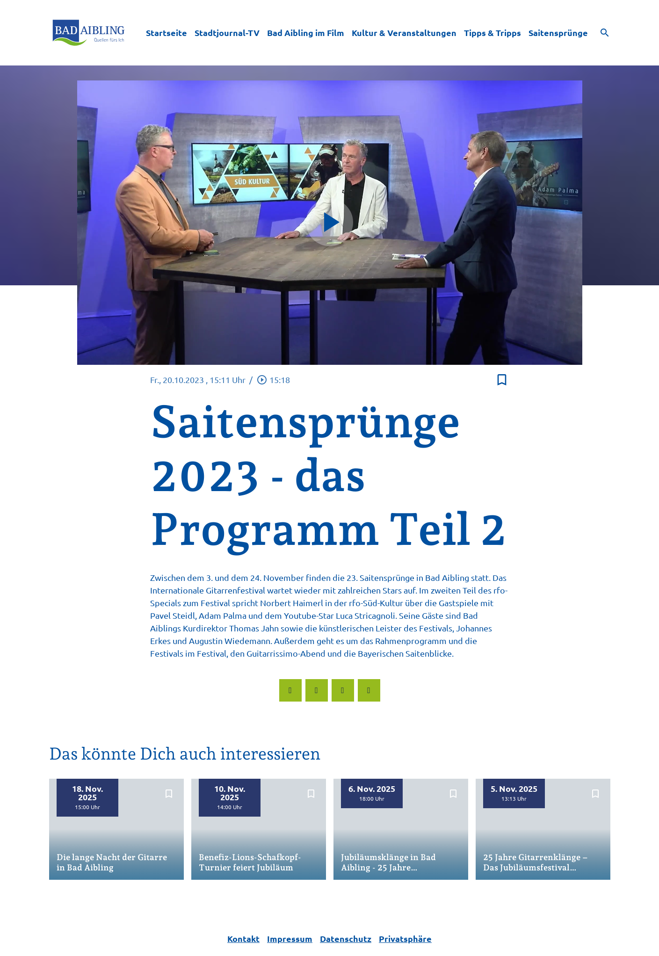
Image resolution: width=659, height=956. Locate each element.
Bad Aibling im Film (305, 32)
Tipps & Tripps (492, 32)
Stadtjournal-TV (227, 32)
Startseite (166, 32)
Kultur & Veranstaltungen (404, 32)
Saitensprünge (558, 32)
